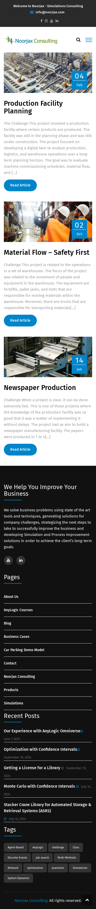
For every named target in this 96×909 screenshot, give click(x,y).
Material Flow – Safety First (46, 252)
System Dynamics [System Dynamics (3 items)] (18, 878)
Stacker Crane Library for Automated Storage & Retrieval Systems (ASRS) (47, 807)
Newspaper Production (40, 388)
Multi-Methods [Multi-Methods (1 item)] (67, 857)
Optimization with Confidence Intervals (40, 749)
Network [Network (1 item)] (13, 868)
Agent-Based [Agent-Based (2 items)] (16, 847)
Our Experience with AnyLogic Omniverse (42, 730)
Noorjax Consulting (19, 676)
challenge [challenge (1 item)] (58, 847)
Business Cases (16, 637)
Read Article (20, 185)
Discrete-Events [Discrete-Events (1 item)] (17, 857)
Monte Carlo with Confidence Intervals (39, 786)
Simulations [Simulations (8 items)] (80, 868)
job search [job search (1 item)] (42, 857)
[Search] (78, 40)
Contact (10, 663)
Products (11, 690)
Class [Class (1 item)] (76, 847)
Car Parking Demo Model (24, 650)
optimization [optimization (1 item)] (35, 868)
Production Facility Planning (33, 107)
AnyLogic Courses (18, 610)
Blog (7, 623)
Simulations (13, 703)
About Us (11, 597)
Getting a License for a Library (32, 767)
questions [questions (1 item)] (58, 868)
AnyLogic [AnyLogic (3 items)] (38, 847)
